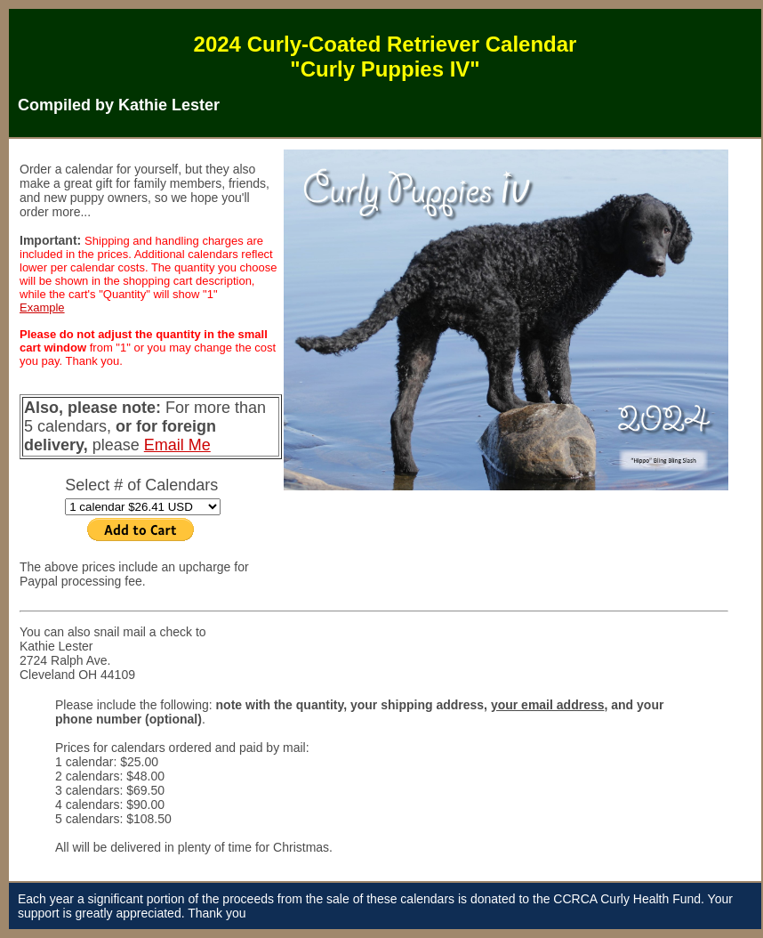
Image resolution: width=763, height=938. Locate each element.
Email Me (177, 445)
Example (42, 307)
